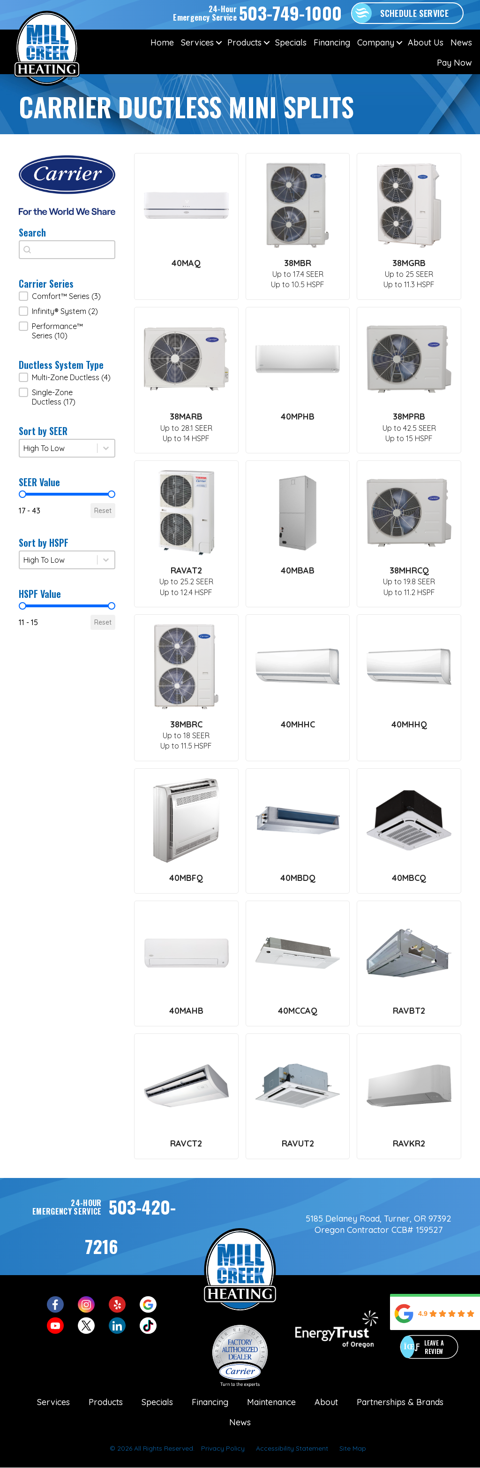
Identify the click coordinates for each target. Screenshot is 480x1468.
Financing (332, 42)
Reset (103, 510)
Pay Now (454, 62)
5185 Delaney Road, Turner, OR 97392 (378, 1218)
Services (197, 42)
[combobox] (67, 249)
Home (162, 42)
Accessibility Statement (292, 1448)
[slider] (22, 494)
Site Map (352, 1448)
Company (375, 42)
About (326, 1402)
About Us (425, 42)
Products (244, 42)
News (461, 42)
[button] (219, 42)
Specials (291, 42)
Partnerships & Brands (400, 1402)
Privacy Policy (223, 1448)
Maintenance (271, 1402)
